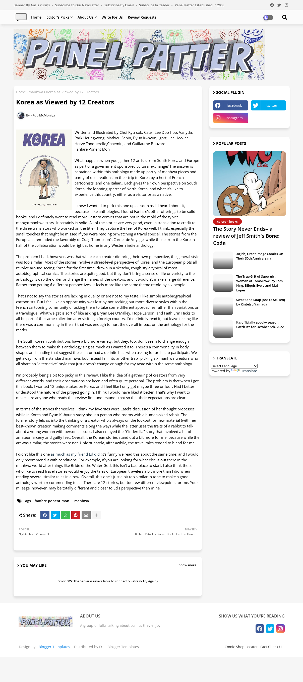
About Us (85, 17)
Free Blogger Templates (119, 646)
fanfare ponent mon (52, 501)
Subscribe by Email (119, 5)
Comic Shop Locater (241, 646)
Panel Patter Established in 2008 (199, 5)
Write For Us (112, 17)
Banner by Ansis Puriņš (32, 5)
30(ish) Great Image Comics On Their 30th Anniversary (259, 256)
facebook (234, 105)
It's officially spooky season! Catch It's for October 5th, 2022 (260, 324)
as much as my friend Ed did (75, 454)
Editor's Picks (57, 17)
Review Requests (142, 17)
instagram (234, 117)
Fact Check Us (271, 646)
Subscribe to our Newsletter (77, 5)
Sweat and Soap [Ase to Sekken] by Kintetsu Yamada (260, 301)
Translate (244, 370)
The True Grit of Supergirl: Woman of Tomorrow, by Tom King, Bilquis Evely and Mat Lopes (259, 283)
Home (36, 17)
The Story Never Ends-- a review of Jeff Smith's (246, 235)
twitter (271, 105)
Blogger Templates (54, 646)
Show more (187, 565)
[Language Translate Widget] (234, 366)
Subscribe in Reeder (154, 5)
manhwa (36, 92)
